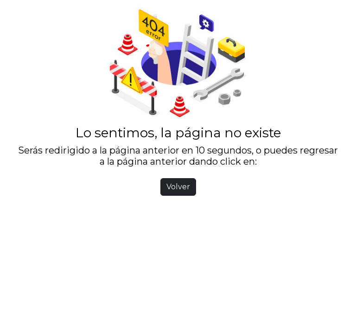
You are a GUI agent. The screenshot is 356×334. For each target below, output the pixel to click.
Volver (178, 186)
